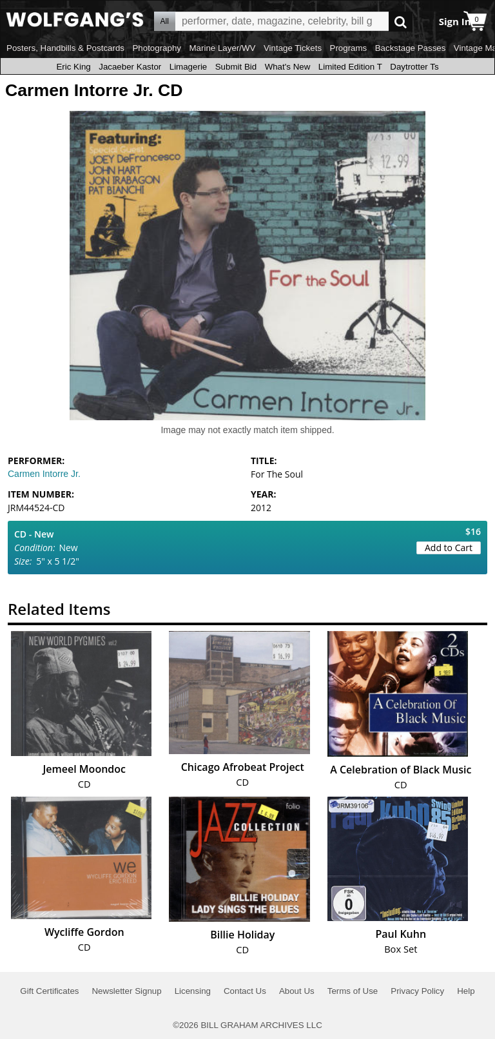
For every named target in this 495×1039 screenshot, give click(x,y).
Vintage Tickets (293, 48)
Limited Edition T (350, 67)
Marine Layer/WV (222, 48)
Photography (156, 48)
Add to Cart (448, 547)
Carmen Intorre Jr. (44, 474)
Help (465, 991)
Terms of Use (352, 991)
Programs (348, 48)
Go (400, 22)
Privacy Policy (417, 991)
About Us (297, 991)
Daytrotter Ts (414, 67)
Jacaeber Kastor (130, 67)
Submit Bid (236, 67)
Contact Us (245, 991)
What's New (288, 67)
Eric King (73, 67)
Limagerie (189, 67)
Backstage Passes (410, 48)
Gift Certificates (49, 991)
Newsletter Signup (126, 991)
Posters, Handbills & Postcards (65, 48)
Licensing (193, 991)
